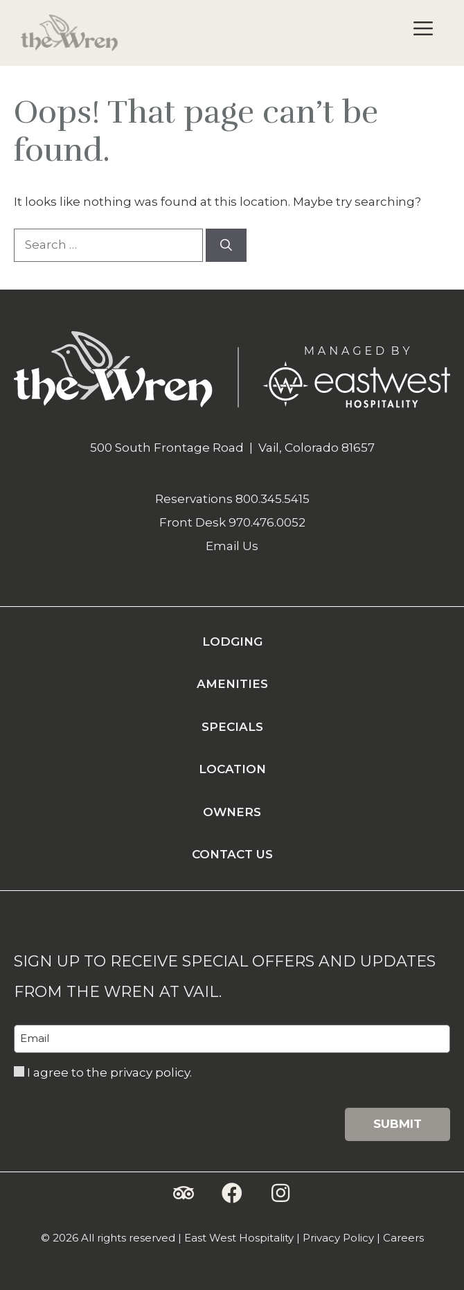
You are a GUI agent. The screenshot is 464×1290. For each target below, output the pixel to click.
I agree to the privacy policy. (109, 1072)
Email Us (232, 546)
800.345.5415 (272, 499)
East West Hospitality (239, 1237)
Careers (403, 1237)
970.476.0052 (267, 522)
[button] (183, 1193)
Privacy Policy (338, 1237)
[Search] (226, 245)
